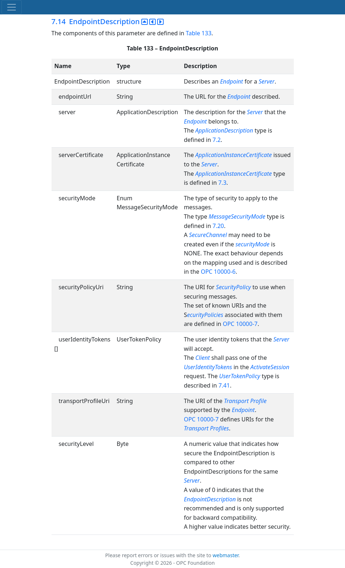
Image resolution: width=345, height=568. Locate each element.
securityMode (252, 244)
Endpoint (231, 81)
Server (266, 81)
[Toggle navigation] (11, 7)
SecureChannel (208, 235)
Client (202, 358)
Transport (236, 401)
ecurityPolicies (206, 315)
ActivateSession (270, 367)
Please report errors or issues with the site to (159, 555)
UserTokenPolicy (239, 376)
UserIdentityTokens (208, 367)
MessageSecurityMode (237, 216)
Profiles (219, 428)
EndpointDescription (210, 499)
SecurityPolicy (233, 287)
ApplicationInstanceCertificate (233, 155)
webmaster (226, 555)
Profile (258, 401)
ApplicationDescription (224, 130)
